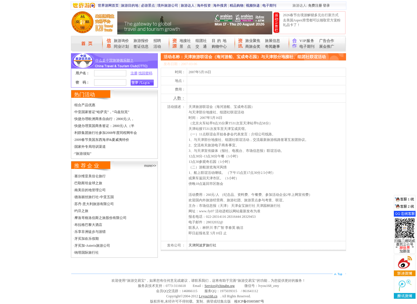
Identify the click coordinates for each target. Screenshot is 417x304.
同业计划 (121, 46)
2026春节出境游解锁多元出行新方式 (311, 15)
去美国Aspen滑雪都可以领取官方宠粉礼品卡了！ (312, 22)
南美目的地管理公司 (90, 190)
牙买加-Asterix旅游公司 (92, 246)
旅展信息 (272, 40)
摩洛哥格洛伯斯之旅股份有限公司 (100, 218)
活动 (157, 46)
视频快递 (253, 5)
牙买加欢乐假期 (86, 239)
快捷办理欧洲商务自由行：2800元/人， (104, 119)
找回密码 (145, 73)
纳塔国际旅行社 (86, 252)
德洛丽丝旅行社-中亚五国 (94, 197)
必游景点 (148, 5)
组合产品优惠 (84, 105)
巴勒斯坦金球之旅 (88, 183)
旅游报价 (141, 40)
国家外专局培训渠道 (90, 147)
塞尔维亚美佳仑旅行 (90, 176)
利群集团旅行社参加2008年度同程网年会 (105, 133)
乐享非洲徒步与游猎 (90, 232)
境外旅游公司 (167, 5)
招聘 (157, 40)
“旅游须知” (83, 154)
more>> (150, 166)
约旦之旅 (81, 211)
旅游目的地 (129, 5)
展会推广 (326, 46)
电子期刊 (269, 5)
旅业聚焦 (252, 40)
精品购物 (237, 5)
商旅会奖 (252, 46)
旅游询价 (121, 40)
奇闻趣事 (272, 46)
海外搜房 (220, 5)
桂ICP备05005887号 (249, 301)
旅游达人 (188, 5)
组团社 (201, 40)
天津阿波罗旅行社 (202, 245)
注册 (134, 73)
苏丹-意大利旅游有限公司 (94, 204)
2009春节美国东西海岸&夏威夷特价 (101, 140)
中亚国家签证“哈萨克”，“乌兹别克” (101, 112)
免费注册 (315, 5)
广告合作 (326, 40)
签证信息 (141, 46)
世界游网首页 (108, 5)
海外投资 (204, 5)
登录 (326, 5)
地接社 (185, 40)
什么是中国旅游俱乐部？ (114, 60)
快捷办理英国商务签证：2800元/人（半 (104, 126)
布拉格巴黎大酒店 (88, 225)
